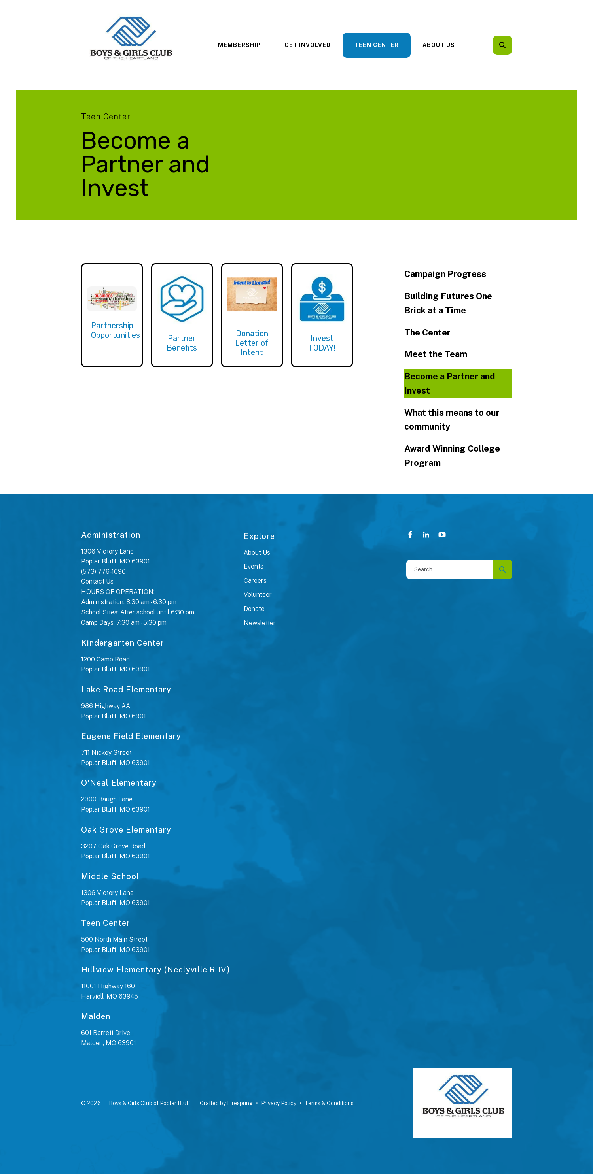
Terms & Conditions (329, 1103)
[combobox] (449, 569)
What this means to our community (452, 419)
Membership (239, 45)
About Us (438, 45)
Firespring (240, 1103)
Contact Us (97, 581)
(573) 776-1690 (103, 571)
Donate (254, 608)
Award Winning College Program (452, 455)
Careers (255, 580)
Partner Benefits (182, 343)
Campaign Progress (445, 274)
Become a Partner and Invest (449, 383)
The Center (427, 332)
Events (253, 566)
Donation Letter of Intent (252, 343)
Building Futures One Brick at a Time (448, 303)
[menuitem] (239, 45)
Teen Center (376, 45)
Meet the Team (435, 354)
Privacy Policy (278, 1103)
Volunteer (258, 594)
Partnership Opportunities (115, 330)
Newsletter (260, 623)
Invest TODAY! (321, 343)
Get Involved (307, 45)
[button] (502, 45)
